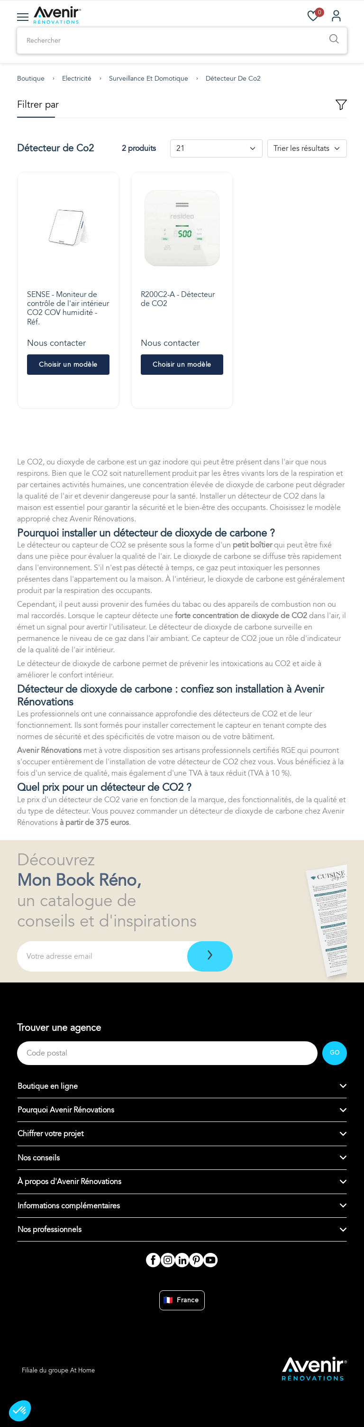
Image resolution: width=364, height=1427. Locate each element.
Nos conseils (39, 1158)
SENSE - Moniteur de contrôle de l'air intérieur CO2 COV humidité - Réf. (68, 308)
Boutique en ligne (48, 1086)
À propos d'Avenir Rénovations (69, 1182)
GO (334, 1052)
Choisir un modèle (68, 364)
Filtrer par (182, 105)
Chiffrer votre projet (50, 1134)
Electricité (76, 78)
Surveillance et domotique (148, 78)
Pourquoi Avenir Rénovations (66, 1110)
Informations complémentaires (69, 1206)
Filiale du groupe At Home (58, 1370)
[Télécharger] (210, 956)
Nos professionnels (50, 1229)
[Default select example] (216, 148)
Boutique (31, 78)
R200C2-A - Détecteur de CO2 (178, 299)
